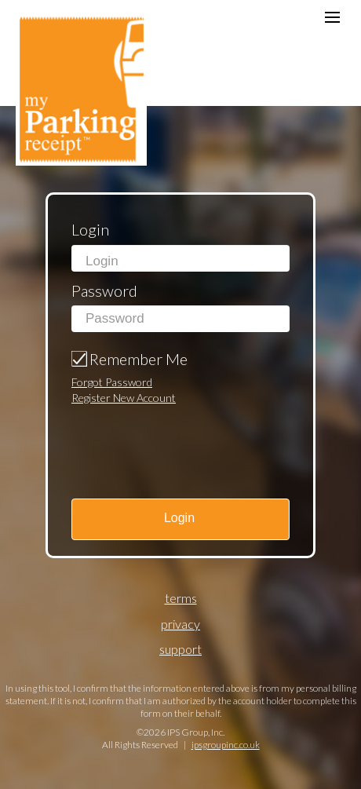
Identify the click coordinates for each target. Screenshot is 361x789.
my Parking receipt (81, 87)
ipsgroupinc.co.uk (225, 745)
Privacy (180, 623)
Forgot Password (111, 382)
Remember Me (138, 358)
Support (180, 648)
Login (90, 229)
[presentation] (160, 437)
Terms (181, 597)
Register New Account (123, 397)
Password (104, 290)
